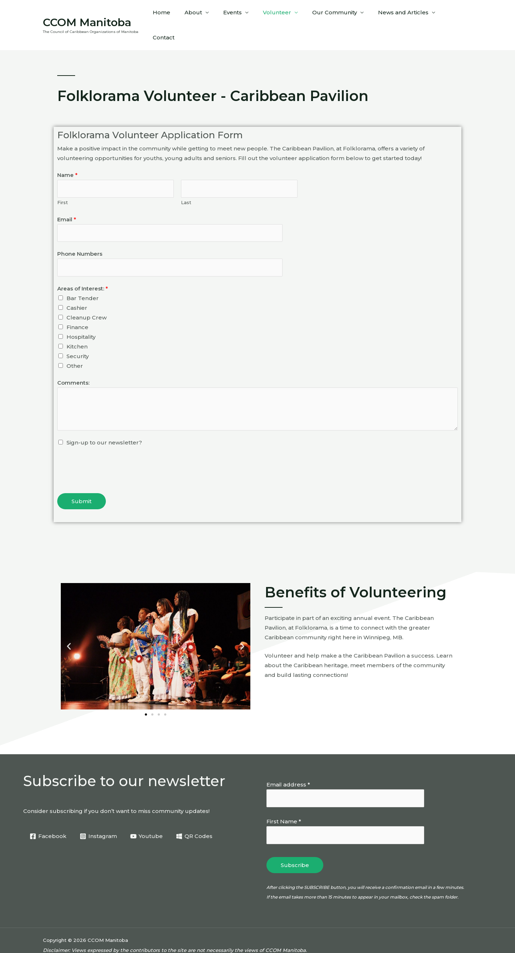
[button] (68, 626)
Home (178, 14)
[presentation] (111, 449)
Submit (82, 482)
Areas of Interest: (82, 269)
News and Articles (402, 14)
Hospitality (81, 317)
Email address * (288, 765)
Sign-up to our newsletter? (104, 423)
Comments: (73, 363)
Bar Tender (83, 279)
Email (66, 199)
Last (186, 182)
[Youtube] (147, 817)
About (206, 14)
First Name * (283, 802)
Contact (456, 14)
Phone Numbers (79, 234)
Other (75, 346)
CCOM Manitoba (87, 11)
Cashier (77, 288)
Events (242, 14)
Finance (77, 308)
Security (78, 337)
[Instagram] (99, 817)
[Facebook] (48, 817)
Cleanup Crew (87, 298)
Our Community (337, 14)
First (62, 182)
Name (67, 153)
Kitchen (77, 327)
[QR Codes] (195, 817)
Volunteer (283, 14)
